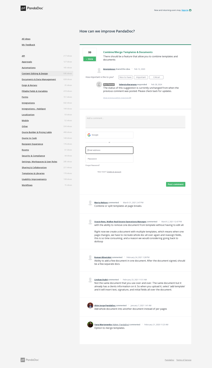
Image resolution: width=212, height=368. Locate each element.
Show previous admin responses (117, 98)
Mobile (25, 120)
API (23, 55)
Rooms (25, 149)
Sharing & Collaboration (34, 167)
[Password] (109, 159)
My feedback (28, 44)
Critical (158, 77)
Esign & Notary (29, 85)
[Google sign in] (109, 135)
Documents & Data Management (39, 79)
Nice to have (125, 77)
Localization (28, 114)
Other (25, 126)
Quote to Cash (29, 138)
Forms (25, 97)
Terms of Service (183, 360)
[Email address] (109, 150)
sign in (185, 10)
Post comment (176, 184)
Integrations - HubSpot (34, 108)
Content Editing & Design (35, 73)
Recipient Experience (32, 144)
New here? (109, 172)
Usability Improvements (34, 179)
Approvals (27, 61)
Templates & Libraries (33, 173)
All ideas (26, 38)
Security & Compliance (33, 155)
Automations (28, 67)
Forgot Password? (93, 165)
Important (142, 77)
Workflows (27, 185)
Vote (90, 59)
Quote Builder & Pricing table (37, 132)
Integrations (28, 102)
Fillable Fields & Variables (35, 91)
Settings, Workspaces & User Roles (39, 161)
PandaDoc (169, 360)
